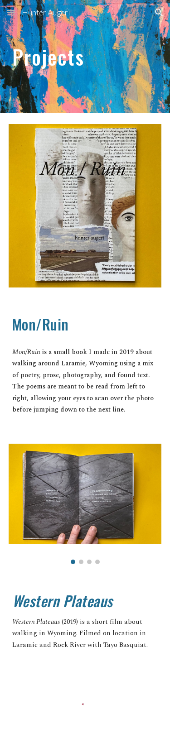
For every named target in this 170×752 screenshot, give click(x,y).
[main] (85, 56)
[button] (11, 12)
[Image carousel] (85, 504)
